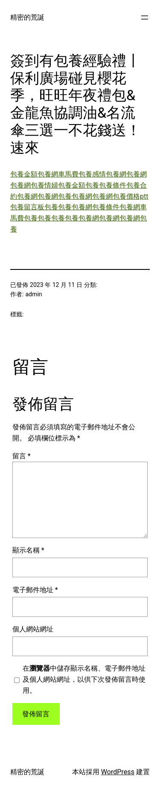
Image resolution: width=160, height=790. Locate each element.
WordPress (117, 772)
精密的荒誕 (27, 17)
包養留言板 (27, 207)
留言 (21, 456)
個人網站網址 (32, 629)
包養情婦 (44, 185)
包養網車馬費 (58, 174)
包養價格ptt (130, 196)
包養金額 (24, 174)
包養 (92, 185)
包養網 (116, 174)
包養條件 (112, 185)
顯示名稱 (28, 550)
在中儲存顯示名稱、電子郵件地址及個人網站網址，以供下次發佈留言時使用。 (84, 679)
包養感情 (92, 174)
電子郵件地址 (35, 590)
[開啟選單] (145, 17)
